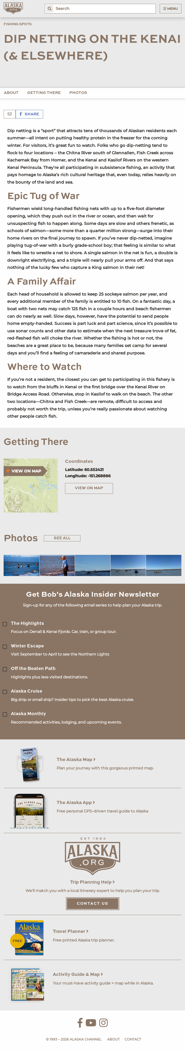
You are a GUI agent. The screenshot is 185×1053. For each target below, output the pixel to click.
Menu (170, 8)
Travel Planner (71, 931)
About (11, 93)
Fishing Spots (18, 24)
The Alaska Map (76, 759)
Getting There (44, 93)
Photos (78, 93)
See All (62, 538)
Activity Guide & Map (78, 974)
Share (29, 114)
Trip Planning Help (92, 882)
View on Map (89, 488)
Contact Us (92, 904)
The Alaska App (76, 802)
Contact (133, 1039)
